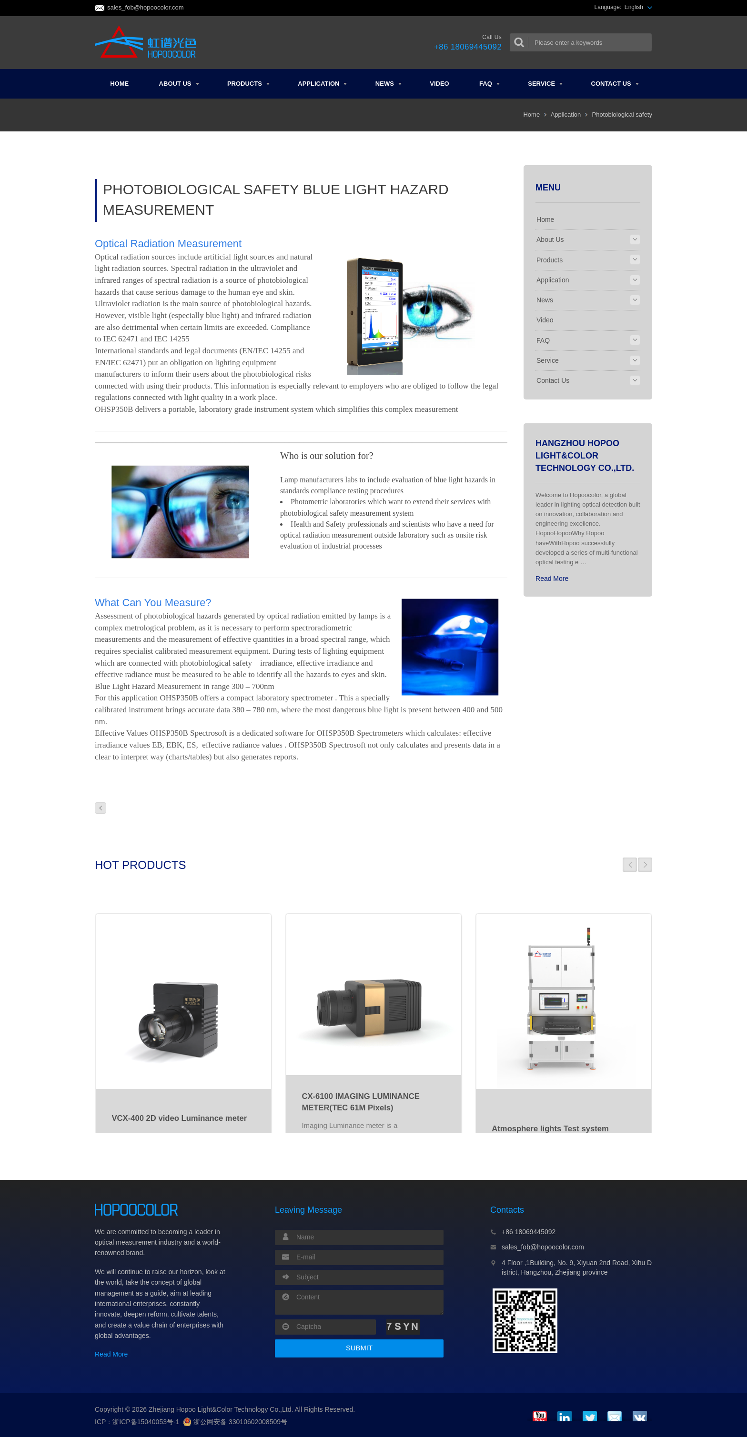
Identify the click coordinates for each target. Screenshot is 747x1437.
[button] (630, 865)
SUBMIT (359, 1348)
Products (248, 83)
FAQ (489, 83)
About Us (179, 83)
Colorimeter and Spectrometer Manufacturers (148, 42)
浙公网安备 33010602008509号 (235, 1422)
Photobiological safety (622, 114)
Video (439, 83)
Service (545, 83)
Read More (551, 578)
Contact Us (615, 83)
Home (119, 83)
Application (322, 83)
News (388, 83)
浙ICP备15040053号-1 (145, 1422)
